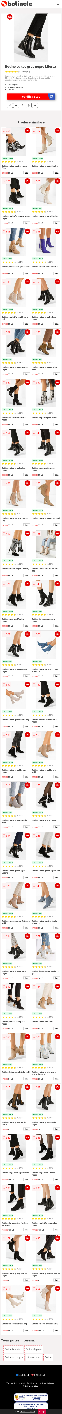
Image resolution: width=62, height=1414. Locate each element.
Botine (48, 1357)
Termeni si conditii (15, 1383)
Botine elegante (34, 1349)
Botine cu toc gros (14, 1357)
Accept (42, 1411)
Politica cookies (30, 1386)
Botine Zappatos (13, 1349)
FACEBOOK (23, 1374)
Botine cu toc (33, 1357)
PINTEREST (38, 1374)
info (26, 172)
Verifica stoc (38, 96)
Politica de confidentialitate (40, 1383)
